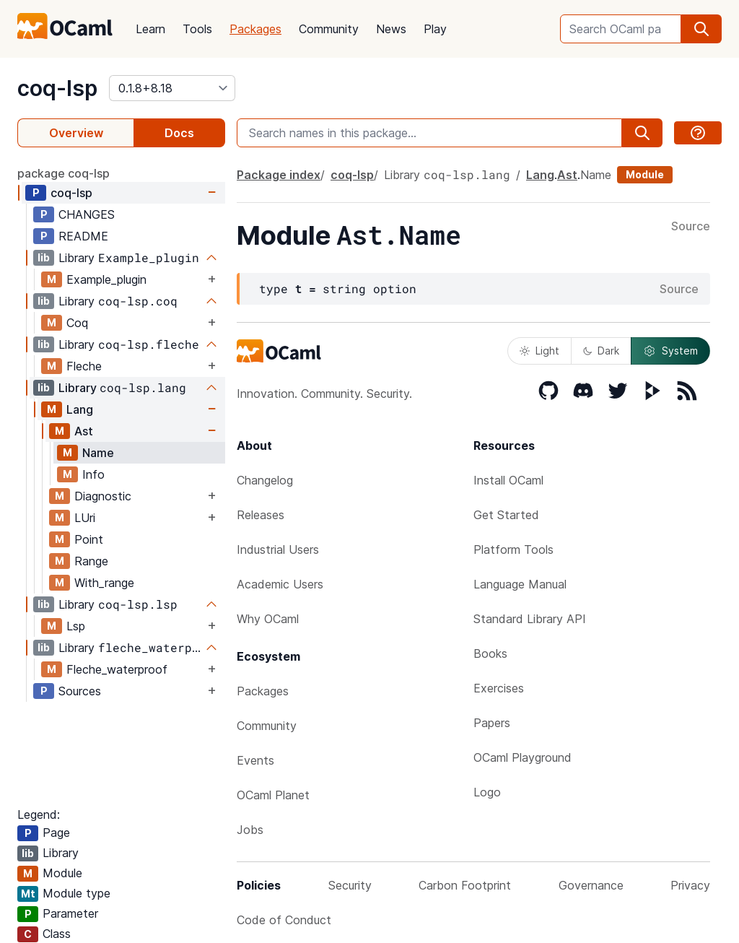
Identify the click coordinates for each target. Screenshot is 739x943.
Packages (255, 29)
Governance (591, 885)
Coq (77, 323)
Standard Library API (529, 619)
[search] (701, 28)
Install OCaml (508, 480)
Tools (197, 29)
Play (435, 29)
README (83, 236)
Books (490, 653)
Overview (76, 133)
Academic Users (280, 584)
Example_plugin (106, 279)
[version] (172, 88)
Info (93, 474)
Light (539, 350)
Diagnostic (102, 496)
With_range (104, 582)
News (391, 29)
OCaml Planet (273, 795)
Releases (260, 515)
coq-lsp (57, 88)
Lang (79, 409)
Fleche (84, 366)
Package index (278, 175)
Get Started (506, 515)
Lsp (75, 626)
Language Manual (520, 584)
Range (91, 561)
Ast (83, 431)
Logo (487, 792)
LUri (84, 517)
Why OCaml (268, 619)
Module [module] (645, 174)
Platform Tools (513, 549)
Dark (601, 350)
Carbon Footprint (465, 885)
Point (88, 539)
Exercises (498, 688)
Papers (491, 723)
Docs (179, 133)
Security (350, 885)
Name (98, 453)
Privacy (690, 885)
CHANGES (86, 214)
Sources (79, 691)
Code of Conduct (284, 920)
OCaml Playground (522, 757)
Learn (150, 29)
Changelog (265, 480)
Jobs (250, 829)
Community (329, 29)
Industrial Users (278, 549)
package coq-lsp (63, 173)
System (670, 350)
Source (690, 226)
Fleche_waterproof (116, 669)
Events (255, 760)
